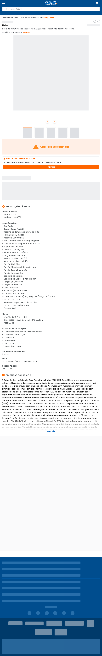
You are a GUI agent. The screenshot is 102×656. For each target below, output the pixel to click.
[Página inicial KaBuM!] (51, 3)
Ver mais (51, 431)
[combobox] (51, 9)
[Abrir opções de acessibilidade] (93, 3)
